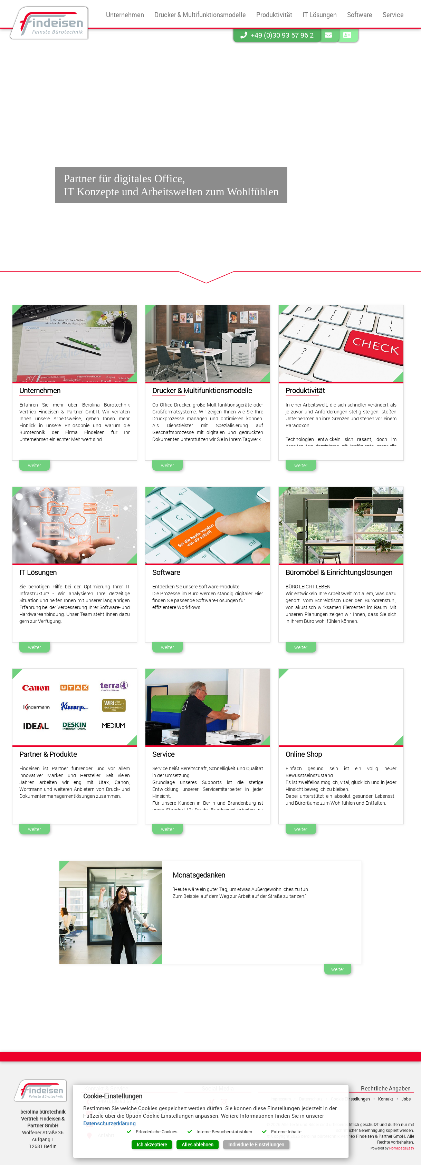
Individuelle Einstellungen (256, 1144)
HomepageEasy (401, 1148)
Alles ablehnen (197, 1144)
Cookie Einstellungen (350, 1099)
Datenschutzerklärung (109, 1123)
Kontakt (385, 1099)
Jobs (406, 1099)
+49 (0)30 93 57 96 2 (277, 35)
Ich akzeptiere (152, 1144)
